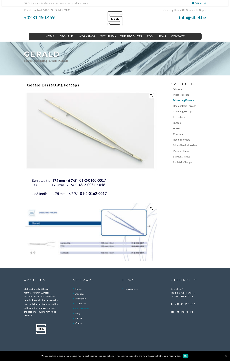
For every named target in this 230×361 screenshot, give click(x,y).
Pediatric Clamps (182, 162)
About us (66, 36)
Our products (131, 36)
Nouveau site (131, 288)
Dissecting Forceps (45, 60)
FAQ (150, 36)
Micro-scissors (181, 94)
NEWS (162, 36)
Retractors (179, 116)
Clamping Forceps (183, 111)
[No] (226, 356)
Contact (178, 36)
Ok (185, 356)
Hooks (176, 128)
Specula (177, 122)
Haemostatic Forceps (184, 105)
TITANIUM (107, 36)
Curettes (178, 133)
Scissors (177, 88)
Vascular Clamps (182, 150)
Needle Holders (181, 139)
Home (50, 36)
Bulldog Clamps (181, 156)
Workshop (87, 36)
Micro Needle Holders (185, 145)
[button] (151, 95)
